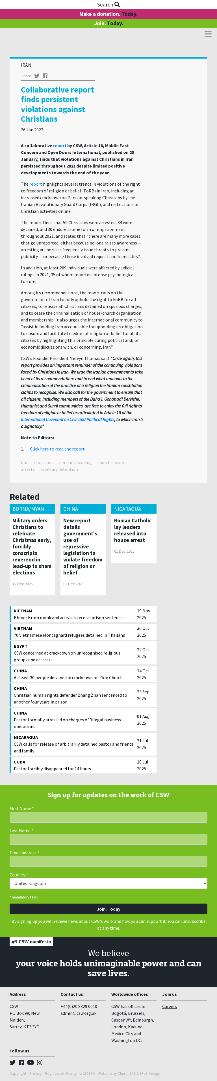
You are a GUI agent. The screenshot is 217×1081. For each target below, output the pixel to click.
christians (43, 462)
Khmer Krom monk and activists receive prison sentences (74, 613)
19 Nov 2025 (143, 614)
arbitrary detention (59, 469)
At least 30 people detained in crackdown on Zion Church (74, 673)
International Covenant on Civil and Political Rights (67, 419)
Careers (169, 1006)
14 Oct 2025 (143, 674)
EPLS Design (150, 1073)
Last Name (21, 830)
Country (19, 875)
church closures (112, 462)
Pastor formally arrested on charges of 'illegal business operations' (74, 719)
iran (25, 462)
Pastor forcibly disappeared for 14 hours (74, 764)
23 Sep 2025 (143, 695)
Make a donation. (108, 13)
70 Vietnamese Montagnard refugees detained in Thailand (74, 631)
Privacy (35, 1073)
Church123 (126, 1073)
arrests (28, 469)
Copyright (18, 1073)
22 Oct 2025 (143, 653)
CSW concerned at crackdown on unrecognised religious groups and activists (74, 652)
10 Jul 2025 (142, 765)
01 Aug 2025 (143, 719)
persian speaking (75, 462)
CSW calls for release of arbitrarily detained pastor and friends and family (74, 744)
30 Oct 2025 (143, 631)
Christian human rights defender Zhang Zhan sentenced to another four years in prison (74, 695)
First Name (22, 808)
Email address (24, 852)
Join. (108, 23)
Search (108, 4)
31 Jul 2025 (142, 744)
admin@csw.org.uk (78, 1013)
